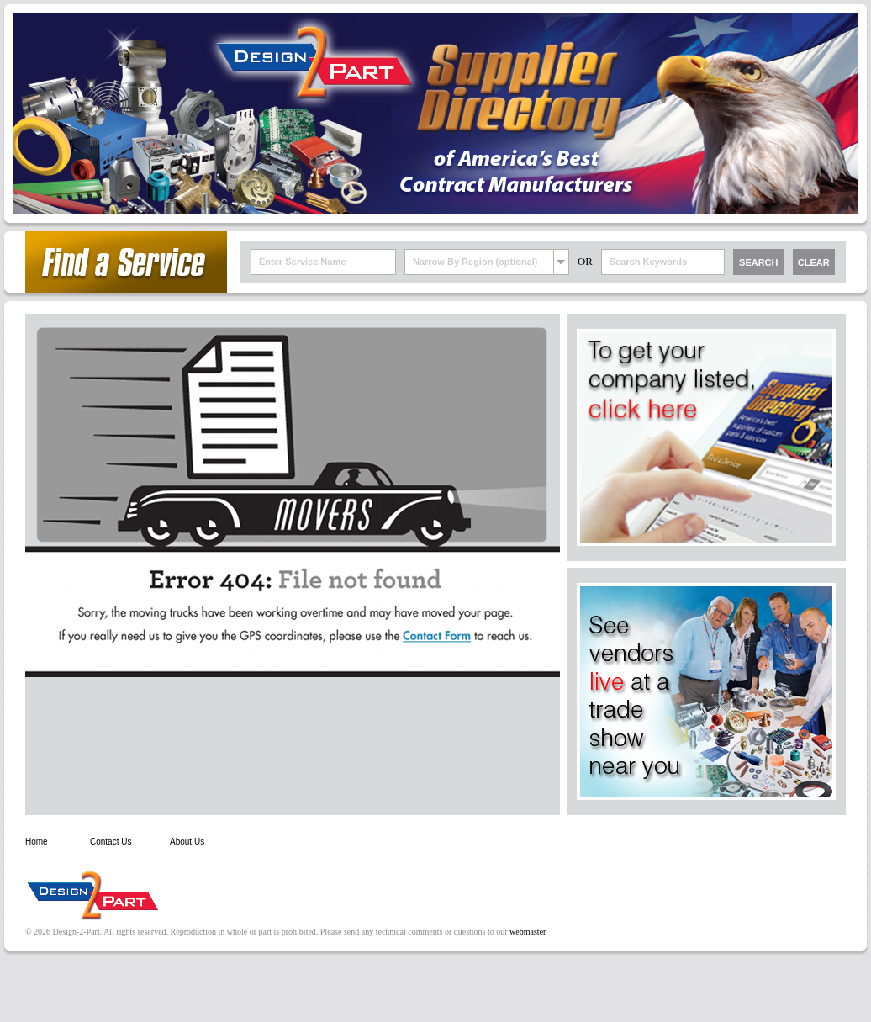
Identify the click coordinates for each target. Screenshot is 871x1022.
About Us (187, 841)
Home (36, 841)
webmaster (527, 931)
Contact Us (110, 841)
